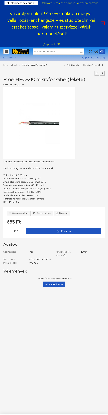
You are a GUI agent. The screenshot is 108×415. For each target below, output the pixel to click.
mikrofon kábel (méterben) (34, 65)
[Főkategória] (4, 65)
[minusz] (9, 231)
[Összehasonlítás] (19, 213)
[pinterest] (102, 73)
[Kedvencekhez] (42, 213)
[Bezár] (103, 23)
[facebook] (96, 73)
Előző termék (71, 65)
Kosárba (64, 231)
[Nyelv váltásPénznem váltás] (90, 51)
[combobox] (58, 51)
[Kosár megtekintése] (102, 51)
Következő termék (93, 65)
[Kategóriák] (6, 51)
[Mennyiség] (16, 231)
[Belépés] (96, 51)
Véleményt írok (54, 284)
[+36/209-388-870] (95, 57)
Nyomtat (62, 213)
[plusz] (22, 231)
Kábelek (13, 65)
